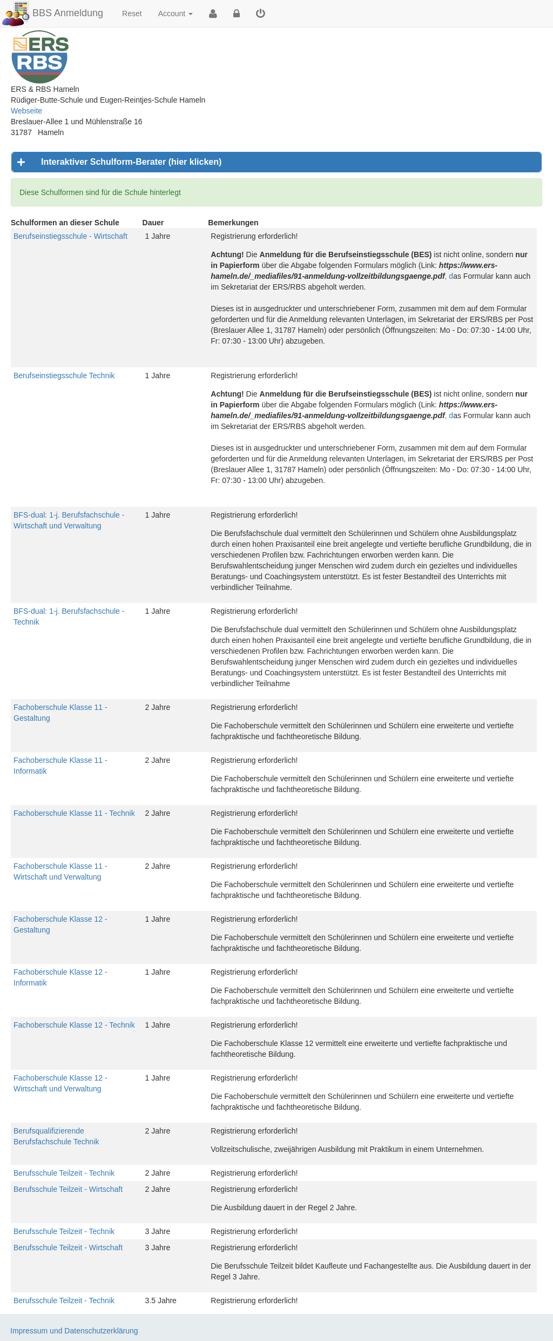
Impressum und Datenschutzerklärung (74, 1330)
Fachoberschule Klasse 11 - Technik (74, 813)
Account (175, 13)
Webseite (26, 110)
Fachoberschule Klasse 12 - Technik (74, 1025)
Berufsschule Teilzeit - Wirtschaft (68, 1189)
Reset (132, 13)
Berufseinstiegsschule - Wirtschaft (70, 236)
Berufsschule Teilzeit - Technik (64, 1173)
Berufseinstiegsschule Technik (64, 375)
